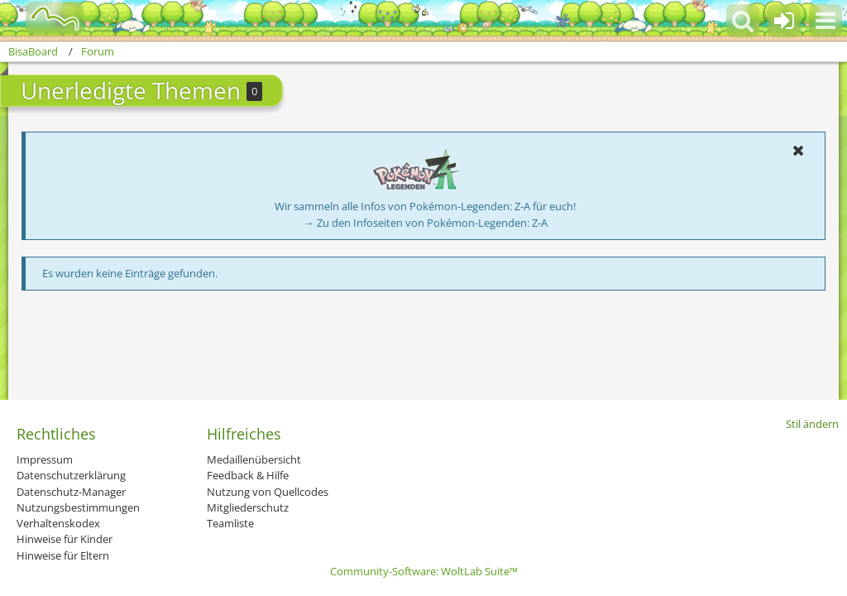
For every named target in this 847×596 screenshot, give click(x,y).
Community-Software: (424, 571)
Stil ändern (812, 423)
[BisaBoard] (44, 18)
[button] (825, 20)
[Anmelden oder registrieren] (784, 20)
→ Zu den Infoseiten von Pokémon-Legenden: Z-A (426, 222)
